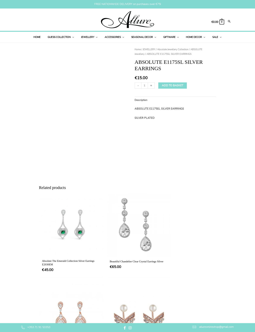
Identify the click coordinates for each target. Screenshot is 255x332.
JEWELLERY (150, 49)
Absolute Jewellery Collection (175, 49)
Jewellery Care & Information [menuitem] (135, 315)
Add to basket (173, 85)
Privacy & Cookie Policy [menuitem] (132, 293)
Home (138, 49)
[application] (78, 37)
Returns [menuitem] (123, 308)
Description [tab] (141, 100)
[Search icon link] (229, 21)
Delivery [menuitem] (123, 301)
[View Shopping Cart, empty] (217, 22)
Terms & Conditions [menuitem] (129, 286)
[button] (66, 37)
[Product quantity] (144, 85)
